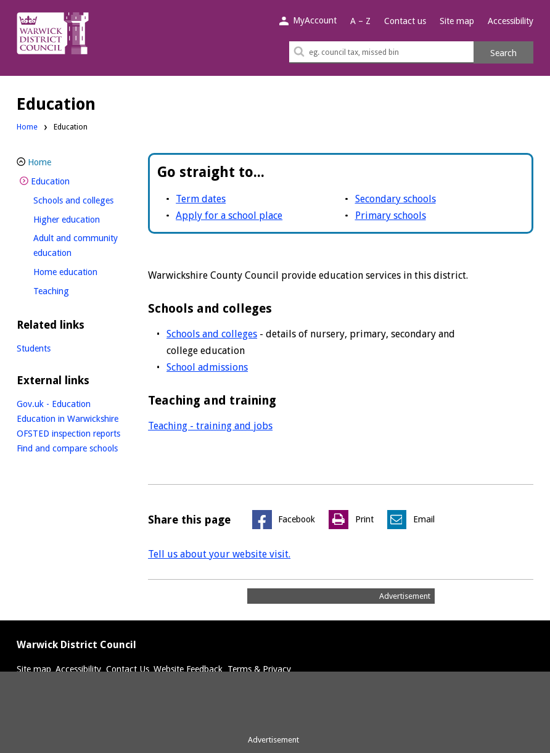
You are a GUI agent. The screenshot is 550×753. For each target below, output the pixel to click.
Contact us (405, 21)
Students (34, 348)
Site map (457, 21)
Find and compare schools (67, 448)
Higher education (86, 218)
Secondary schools (395, 199)
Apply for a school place (229, 215)
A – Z (360, 21)
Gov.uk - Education (54, 404)
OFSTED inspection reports (68, 433)
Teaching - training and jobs (210, 426)
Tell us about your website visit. (219, 554)
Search (503, 53)
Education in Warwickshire (67, 419)
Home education (86, 270)
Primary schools (390, 215)
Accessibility (510, 21)
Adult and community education (75, 245)
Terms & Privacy (259, 669)
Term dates (201, 199)
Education (71, 179)
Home (27, 126)
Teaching (71, 289)
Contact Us (127, 669)
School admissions (207, 367)
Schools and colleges (211, 334)
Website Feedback (188, 669)
